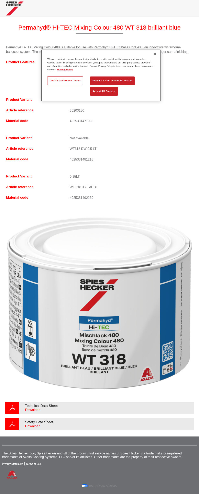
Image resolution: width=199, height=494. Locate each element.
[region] (101, 75)
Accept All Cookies (103, 91)
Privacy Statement (12, 464)
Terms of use (33, 464)
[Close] (155, 54)
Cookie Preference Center (65, 80)
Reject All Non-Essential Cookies (112, 80)
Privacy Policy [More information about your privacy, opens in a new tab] (65, 69)
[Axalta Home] (14, 11)
